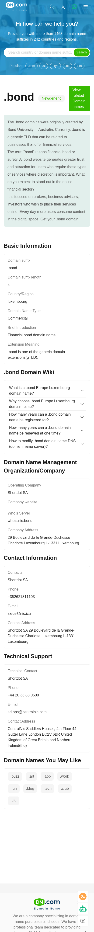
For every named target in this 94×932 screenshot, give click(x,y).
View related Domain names (79, 98)
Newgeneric (51, 98)
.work (64, 776)
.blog (30, 788)
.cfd (13, 801)
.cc (67, 66)
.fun (13, 788)
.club (65, 788)
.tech (47, 788)
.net (79, 66)
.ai (43, 66)
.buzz (14, 776)
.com (31, 66)
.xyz (55, 66)
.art (31, 776)
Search (82, 52)
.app (47, 776)
